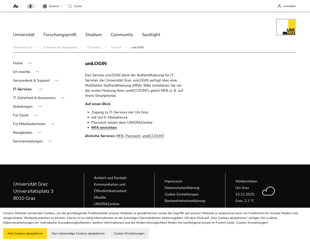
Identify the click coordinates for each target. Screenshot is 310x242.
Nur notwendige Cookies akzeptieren (78, 233)
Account (116, 47)
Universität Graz (23, 47)
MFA (120, 136)
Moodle (100, 197)
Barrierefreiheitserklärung (184, 200)
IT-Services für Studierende (60, 47)
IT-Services (94, 47)
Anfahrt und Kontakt (110, 178)
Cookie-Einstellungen (181, 194)
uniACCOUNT (153, 136)
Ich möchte (22, 71)
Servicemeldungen (28, 141)
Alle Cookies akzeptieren (25, 233)
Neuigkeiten (23, 132)
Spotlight (151, 35)
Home (18, 63)
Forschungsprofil (60, 35)
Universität (24, 35)
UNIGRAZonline (106, 204)
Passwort (132, 136)
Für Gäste (21, 115)
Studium (93, 35)
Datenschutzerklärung (181, 187)
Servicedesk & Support (32, 80)
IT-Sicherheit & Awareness (35, 97)
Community (122, 35)
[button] (16, 6)
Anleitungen (23, 106)
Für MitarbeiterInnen (29, 123)
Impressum (173, 181)
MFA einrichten (104, 127)
